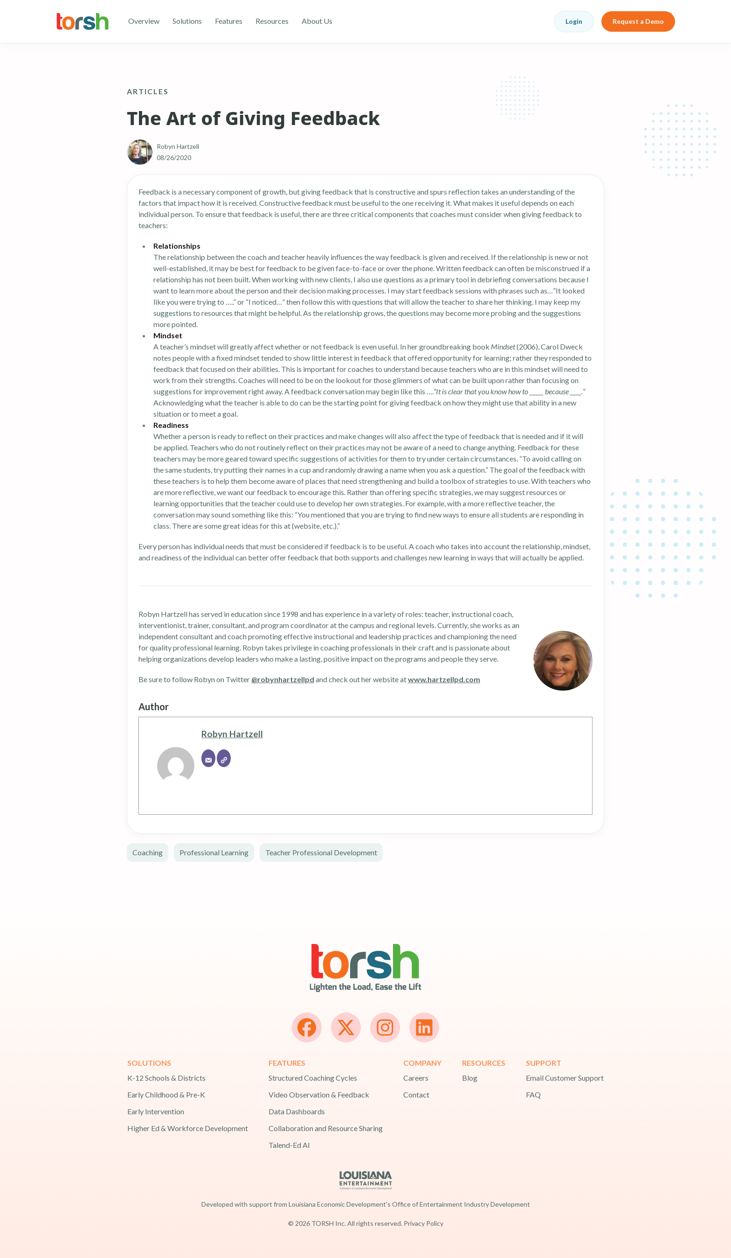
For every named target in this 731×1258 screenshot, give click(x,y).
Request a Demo (638, 21)
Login (573, 21)
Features (228, 20)
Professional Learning (213, 852)
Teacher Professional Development (321, 852)
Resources (272, 20)
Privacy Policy (423, 1223)
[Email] (208, 758)
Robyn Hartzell (232, 733)
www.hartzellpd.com (444, 679)
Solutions (187, 20)
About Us (317, 20)
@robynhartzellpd (282, 679)
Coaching (147, 852)
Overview (143, 20)
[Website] (224, 758)
